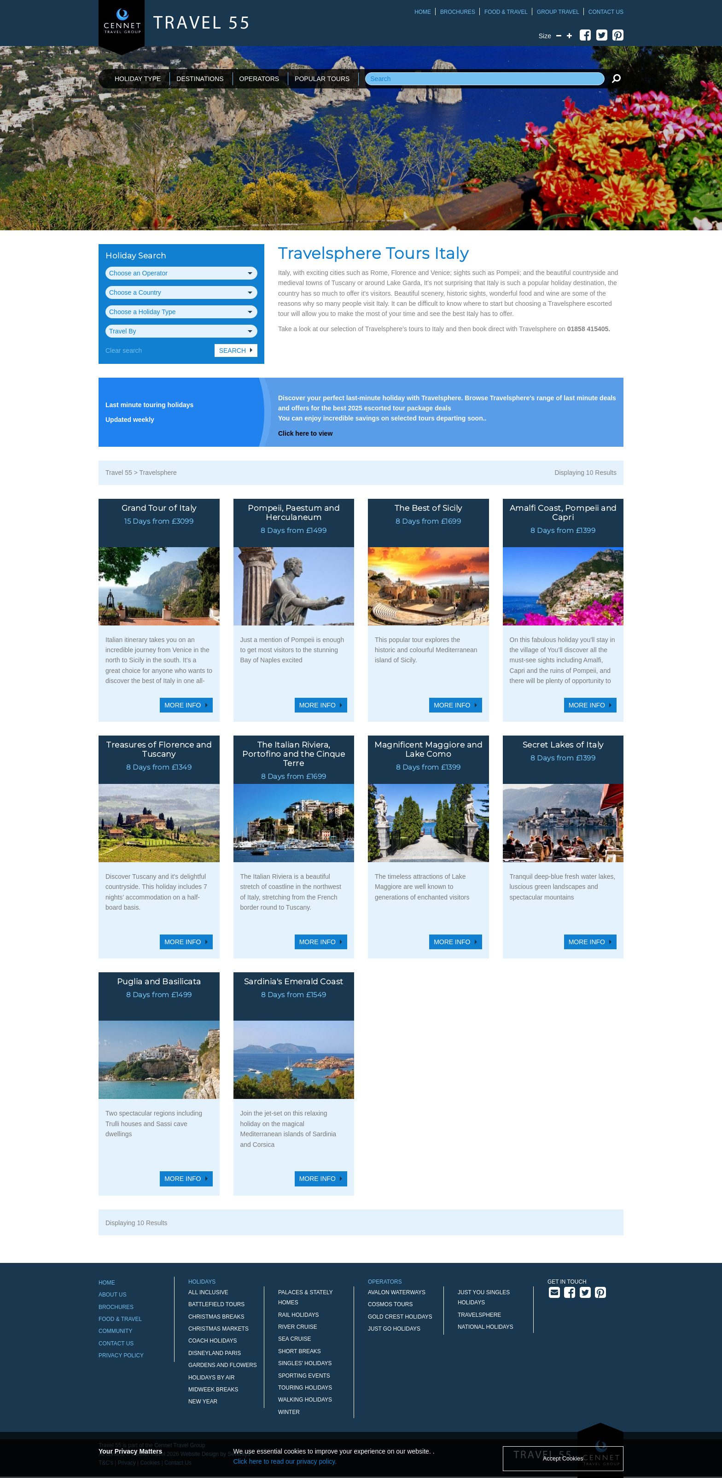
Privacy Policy (121, 1355)
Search (232, 350)
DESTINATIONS (199, 78)
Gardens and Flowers (222, 1365)
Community (115, 1331)
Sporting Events (304, 1376)
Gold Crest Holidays (400, 1317)
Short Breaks (299, 1351)
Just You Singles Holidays (484, 1297)
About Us (113, 1294)
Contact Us (605, 12)
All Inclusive (208, 1292)
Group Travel (558, 12)
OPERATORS (259, 78)
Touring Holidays (305, 1388)
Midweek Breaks (213, 1389)
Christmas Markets (218, 1329)
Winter (289, 1412)
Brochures (457, 12)
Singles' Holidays (305, 1363)
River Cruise (297, 1327)
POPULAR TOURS (322, 78)
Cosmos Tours (390, 1304)
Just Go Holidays (394, 1329)
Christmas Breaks (216, 1317)
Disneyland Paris (214, 1353)
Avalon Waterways (396, 1292)
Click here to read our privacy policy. (285, 1461)
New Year (202, 1401)
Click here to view (305, 433)
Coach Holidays (212, 1341)
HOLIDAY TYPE (138, 78)
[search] (616, 78)
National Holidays (485, 1327)
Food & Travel (506, 12)
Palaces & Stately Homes (305, 1297)
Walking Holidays (305, 1399)
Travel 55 (118, 472)
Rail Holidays (298, 1315)
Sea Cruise (294, 1339)
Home (422, 12)
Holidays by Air (211, 1377)
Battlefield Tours (216, 1304)
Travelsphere (158, 472)
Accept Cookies (563, 1458)
